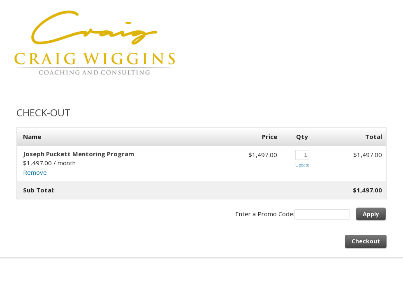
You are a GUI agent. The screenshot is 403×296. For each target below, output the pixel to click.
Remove (35, 172)
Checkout (366, 241)
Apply (371, 214)
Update (302, 165)
